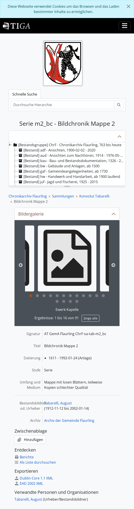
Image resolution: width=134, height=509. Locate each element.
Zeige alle (90, 318)
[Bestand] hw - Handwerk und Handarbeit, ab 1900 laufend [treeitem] (69, 176)
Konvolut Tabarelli (94, 196)
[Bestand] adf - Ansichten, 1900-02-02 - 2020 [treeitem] (56, 150)
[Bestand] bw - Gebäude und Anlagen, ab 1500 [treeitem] (59, 166)
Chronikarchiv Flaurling (28, 196)
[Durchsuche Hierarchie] (62, 105)
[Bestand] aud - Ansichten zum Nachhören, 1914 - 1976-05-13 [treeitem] (71, 155)
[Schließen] (128, 6)
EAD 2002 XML (28, 483)
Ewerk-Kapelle (67, 309)
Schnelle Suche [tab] (24, 94)
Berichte (24, 457)
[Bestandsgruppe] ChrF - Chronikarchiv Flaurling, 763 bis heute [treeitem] (67, 145)
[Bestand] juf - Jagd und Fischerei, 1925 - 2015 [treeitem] (58, 181)
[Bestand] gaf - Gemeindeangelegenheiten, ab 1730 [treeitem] (63, 171)
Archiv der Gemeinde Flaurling (69, 420)
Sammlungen (63, 196)
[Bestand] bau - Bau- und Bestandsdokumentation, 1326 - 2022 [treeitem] (71, 160)
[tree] (67, 164)
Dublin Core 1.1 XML (33, 478)
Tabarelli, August (58, 403)
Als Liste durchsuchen (35, 462)
